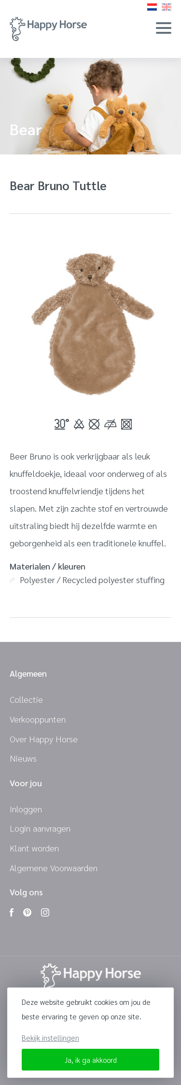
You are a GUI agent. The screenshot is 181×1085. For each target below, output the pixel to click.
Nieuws (23, 758)
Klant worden (34, 847)
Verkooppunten (38, 718)
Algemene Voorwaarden (53, 867)
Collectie (26, 699)
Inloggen (26, 808)
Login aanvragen (40, 828)
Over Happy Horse (44, 738)
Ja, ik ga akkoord (91, 1059)
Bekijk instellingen (50, 1037)
